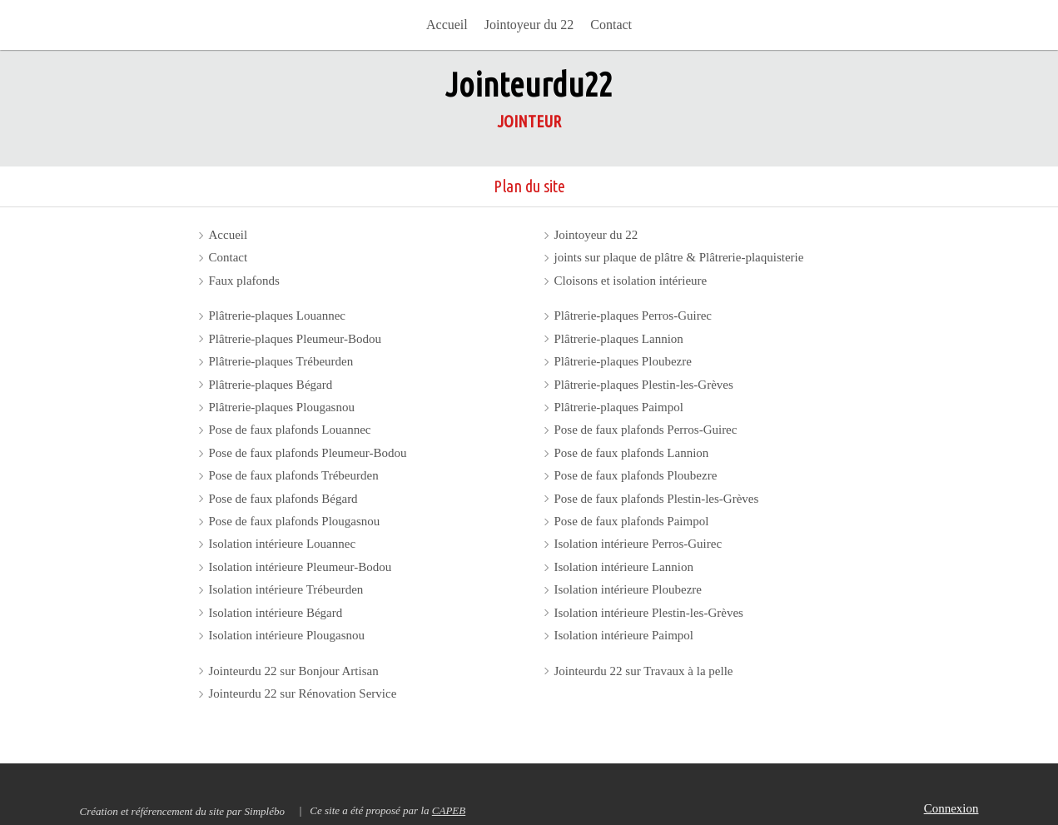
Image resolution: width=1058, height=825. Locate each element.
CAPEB (448, 810)
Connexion (951, 808)
